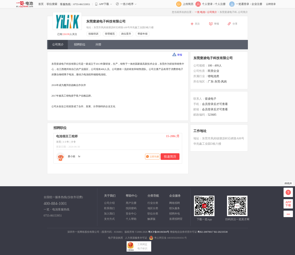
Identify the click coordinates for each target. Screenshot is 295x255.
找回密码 (131, 208)
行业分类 (153, 202)
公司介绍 (109, 202)
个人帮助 (131, 218)
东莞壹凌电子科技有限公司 (106, 21)
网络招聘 (174, 202)
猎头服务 (174, 208)
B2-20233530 (221, 231)
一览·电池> (200, 12)
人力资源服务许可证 (136, 237)
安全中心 (131, 213)
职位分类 (153, 213)
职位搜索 (52, 4)
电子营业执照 (115, 237)
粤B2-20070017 (205, 231)
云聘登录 (271, 4)
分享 (235, 23)
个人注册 (220, 4)
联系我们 (109, 208)
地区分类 (153, 208)
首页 (41, 4)
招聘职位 (79, 44)
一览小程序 (127, 4)
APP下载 (104, 4)
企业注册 (257, 4)
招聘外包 (174, 213)
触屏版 (151, 218)
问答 (98, 44)
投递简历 (170, 156)
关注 (197, 23)
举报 (216, 23)
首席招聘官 (176, 218)
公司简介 (212, 12)
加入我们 (109, 213)
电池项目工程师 (67, 136)
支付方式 (109, 218)
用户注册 (131, 202)
